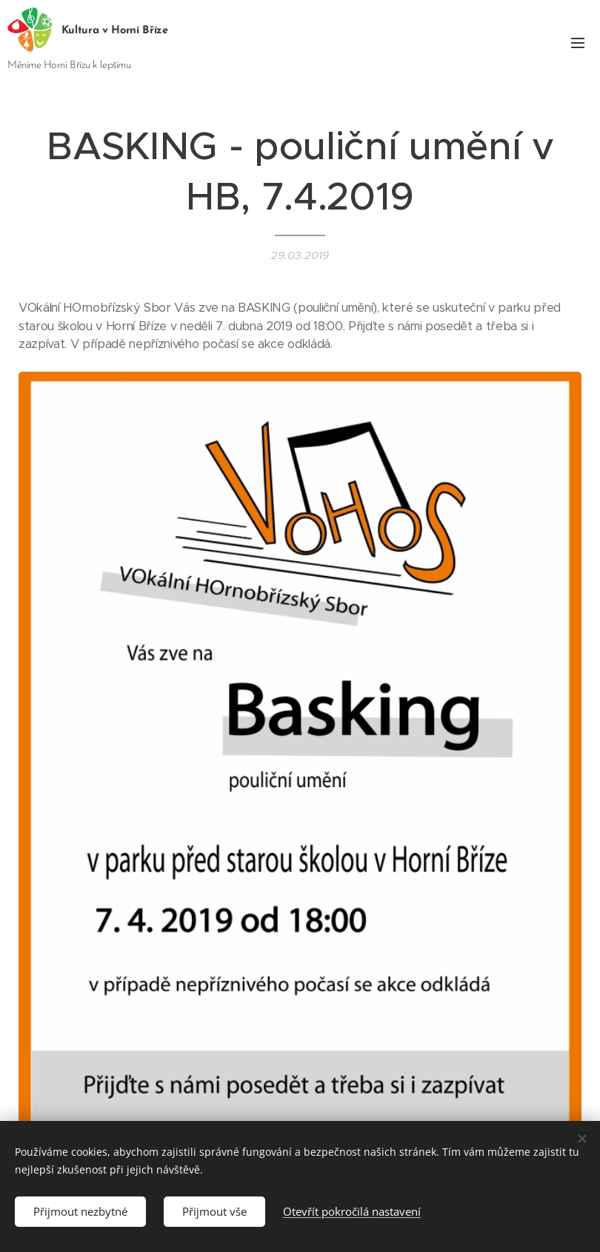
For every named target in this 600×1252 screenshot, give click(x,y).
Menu (577, 43)
